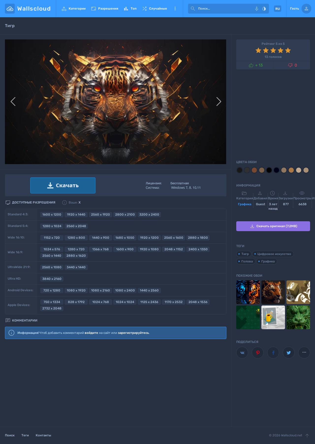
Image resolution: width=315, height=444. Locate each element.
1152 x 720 (52, 237)
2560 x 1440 (51, 255)
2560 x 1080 (52, 267)
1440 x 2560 (149, 290)
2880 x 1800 (198, 237)
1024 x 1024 (125, 302)
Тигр (245, 254)
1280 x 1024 (52, 226)
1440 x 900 (100, 237)
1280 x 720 (76, 249)
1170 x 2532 (174, 302)
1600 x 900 (125, 249)
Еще (175, 8)
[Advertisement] (115, 383)
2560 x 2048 (76, 226)
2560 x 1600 (173, 237)
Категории (73, 8)
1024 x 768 (100, 302)
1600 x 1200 (51, 214)
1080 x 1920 (76, 290)
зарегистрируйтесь (133, 333)
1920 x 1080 (149, 249)
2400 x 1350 (198, 249)
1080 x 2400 (125, 290)
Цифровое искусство (274, 254)
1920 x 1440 (76, 214)
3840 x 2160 (52, 279)
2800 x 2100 (125, 214)
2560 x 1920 (100, 214)
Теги (25, 435)
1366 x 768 (100, 249)
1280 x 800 (76, 237)
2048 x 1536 (198, 302)
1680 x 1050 (124, 237)
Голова (247, 261)
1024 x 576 (52, 249)
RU (277, 9)
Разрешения (104, 8)
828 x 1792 (76, 302)
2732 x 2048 (52, 308)
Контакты (43, 435)
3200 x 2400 (149, 214)
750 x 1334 (52, 302)
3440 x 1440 (76, 267)
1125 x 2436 (149, 302)
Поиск (10, 435)
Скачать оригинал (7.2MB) (273, 226)
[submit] (193, 9)
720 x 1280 (51, 290)
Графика (244, 204)
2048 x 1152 (173, 249)
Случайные (154, 8)
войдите (91, 333)
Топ (130, 8)
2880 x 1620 (76, 255)
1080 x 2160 (100, 290)
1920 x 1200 (149, 237)
